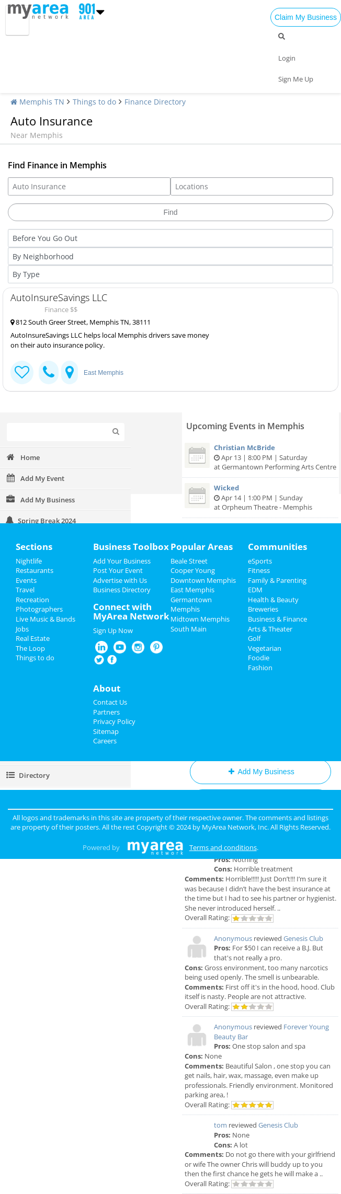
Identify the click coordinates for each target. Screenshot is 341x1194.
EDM (255, 589)
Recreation (32, 599)
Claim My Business (306, 17)
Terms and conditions (223, 847)
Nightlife (29, 561)
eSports (260, 561)
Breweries (263, 609)
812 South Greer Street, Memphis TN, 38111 (80, 322)
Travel (25, 589)
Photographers (39, 609)
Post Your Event (118, 570)
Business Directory (122, 589)
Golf (254, 638)
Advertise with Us (120, 580)
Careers (105, 740)
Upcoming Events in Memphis (245, 426)
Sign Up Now (113, 630)
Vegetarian (264, 648)
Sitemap (106, 731)
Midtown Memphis (200, 619)
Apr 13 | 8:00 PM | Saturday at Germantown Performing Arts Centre (260, 457)
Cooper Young (192, 570)
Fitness (259, 570)
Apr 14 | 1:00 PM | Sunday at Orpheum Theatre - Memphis (260, 497)
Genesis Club (303, 938)
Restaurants (34, 570)
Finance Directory (155, 102)
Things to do (94, 102)
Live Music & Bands (45, 619)
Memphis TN (37, 102)
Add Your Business (122, 561)
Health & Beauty (273, 599)
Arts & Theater (270, 629)
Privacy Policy (114, 721)
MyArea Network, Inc (234, 827)
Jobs (22, 629)
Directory (27, 775)
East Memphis (103, 372)
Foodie (258, 657)
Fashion (260, 667)
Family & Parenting (277, 580)
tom (220, 1125)
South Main (188, 629)
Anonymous (233, 938)
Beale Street (189, 561)
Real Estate (33, 638)
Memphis (185, 609)
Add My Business (260, 771)
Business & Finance (277, 619)
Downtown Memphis (203, 580)
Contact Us (110, 702)
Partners (106, 712)
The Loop (30, 648)
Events (26, 580)
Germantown (191, 599)
